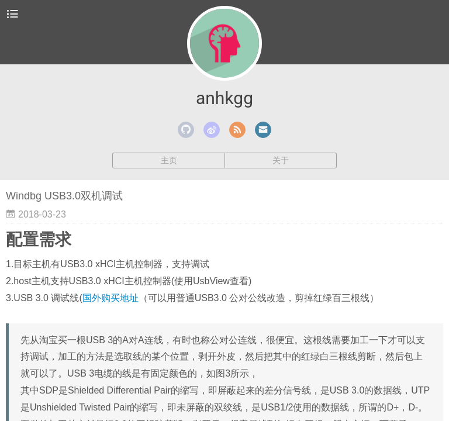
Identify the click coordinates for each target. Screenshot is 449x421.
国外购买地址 (110, 298)
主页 (169, 160)
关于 (280, 160)
